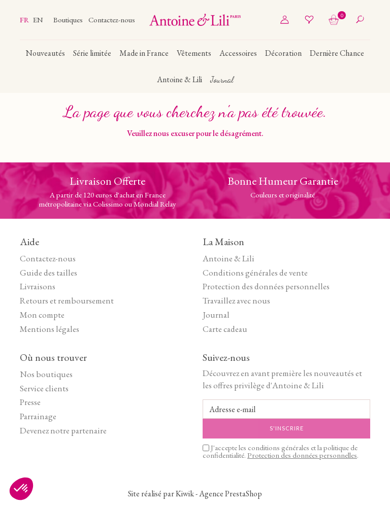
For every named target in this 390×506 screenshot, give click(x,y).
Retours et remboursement (67, 300)
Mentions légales (49, 328)
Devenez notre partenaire (63, 430)
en (38, 19)
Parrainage (38, 416)
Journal (216, 314)
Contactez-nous (111, 19)
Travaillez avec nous (236, 300)
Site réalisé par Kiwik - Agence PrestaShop (195, 493)
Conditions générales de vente (255, 272)
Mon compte (42, 314)
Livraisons (37, 286)
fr (25, 19)
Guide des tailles (48, 272)
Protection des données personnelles (266, 286)
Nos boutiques (46, 374)
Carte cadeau (225, 328)
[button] (21, 489)
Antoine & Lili (228, 258)
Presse (30, 402)
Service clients (44, 388)
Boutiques (68, 19)
